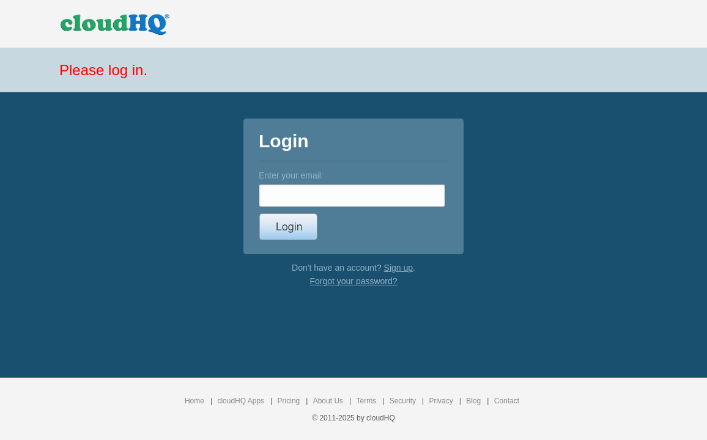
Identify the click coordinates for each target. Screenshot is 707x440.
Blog (473, 401)
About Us (328, 401)
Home (194, 401)
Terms (367, 401)
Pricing (289, 401)
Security (403, 401)
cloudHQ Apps (240, 401)
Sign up (398, 268)
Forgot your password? (353, 281)
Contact (506, 401)
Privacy (441, 401)
